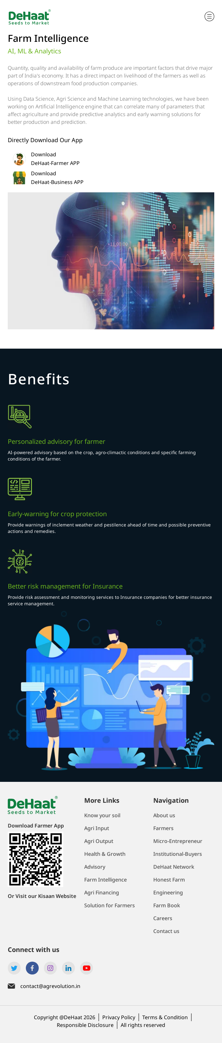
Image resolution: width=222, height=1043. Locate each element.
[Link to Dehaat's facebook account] (32, 968)
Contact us (166, 931)
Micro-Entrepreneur (177, 841)
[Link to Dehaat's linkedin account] (68, 968)
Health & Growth (105, 853)
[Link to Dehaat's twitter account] (14, 968)
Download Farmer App (36, 825)
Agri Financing (101, 892)
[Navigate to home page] (32, 16)
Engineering (168, 892)
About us (164, 815)
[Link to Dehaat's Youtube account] (86, 968)
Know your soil (102, 815)
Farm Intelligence (105, 879)
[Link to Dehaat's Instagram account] (50, 968)
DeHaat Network (173, 866)
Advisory (94, 866)
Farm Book (166, 905)
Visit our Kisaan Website (45, 896)
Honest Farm (169, 879)
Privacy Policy (118, 1017)
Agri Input (96, 828)
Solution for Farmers (109, 905)
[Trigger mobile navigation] (209, 16)
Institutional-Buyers (177, 853)
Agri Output (98, 841)
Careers (162, 918)
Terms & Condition (165, 1017)
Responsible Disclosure (85, 1025)
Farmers (163, 828)
